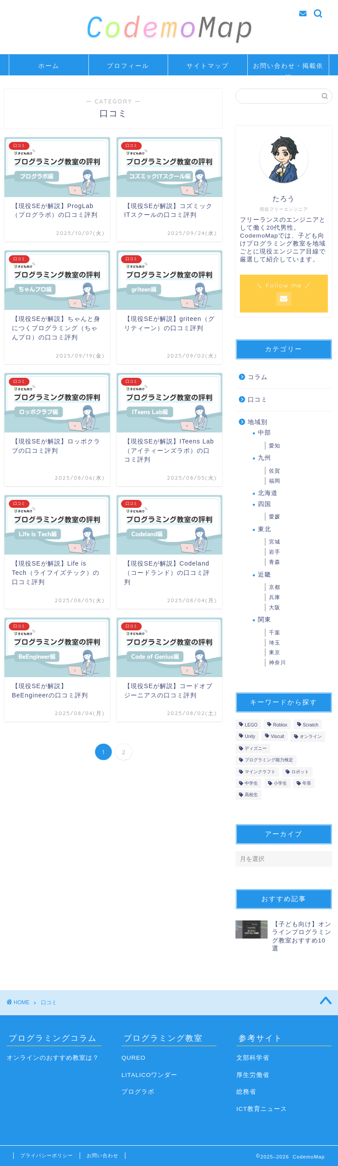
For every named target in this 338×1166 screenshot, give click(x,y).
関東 (264, 619)
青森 (274, 562)
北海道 (268, 493)
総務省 (246, 1091)
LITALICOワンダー (149, 1075)
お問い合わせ (102, 1155)
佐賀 (274, 471)
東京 (274, 652)
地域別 (258, 422)
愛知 (274, 446)
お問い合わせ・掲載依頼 (288, 68)
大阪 (274, 607)
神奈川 (277, 662)
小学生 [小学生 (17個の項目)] (280, 783)
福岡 (274, 481)
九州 (264, 457)
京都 (274, 587)
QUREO (133, 1057)
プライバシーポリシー (46, 1155)
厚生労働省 (252, 1075)
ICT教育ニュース (261, 1109)
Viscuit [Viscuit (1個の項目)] (277, 736)
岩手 (274, 552)
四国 (264, 504)
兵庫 (274, 597)
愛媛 (274, 517)
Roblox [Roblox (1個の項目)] (280, 725)
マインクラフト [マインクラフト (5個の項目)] (260, 771)
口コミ (258, 399)
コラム (258, 377)
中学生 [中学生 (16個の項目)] (251, 783)
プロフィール (128, 66)
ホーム (48, 66)
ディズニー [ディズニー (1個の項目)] (256, 748)
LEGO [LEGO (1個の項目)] (251, 725)
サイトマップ (208, 66)
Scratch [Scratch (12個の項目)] (310, 725)
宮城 (274, 542)
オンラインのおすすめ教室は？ (53, 1057)
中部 (264, 432)
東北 (264, 529)
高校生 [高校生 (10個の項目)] (251, 795)
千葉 (274, 633)
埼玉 (274, 643)
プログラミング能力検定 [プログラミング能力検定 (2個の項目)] (269, 760)
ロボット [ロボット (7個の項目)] (300, 771)
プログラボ (137, 1091)
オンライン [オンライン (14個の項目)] (311, 736)
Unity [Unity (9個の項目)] (250, 736)
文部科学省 (252, 1057)
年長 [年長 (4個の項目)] (306, 783)
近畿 (264, 574)
